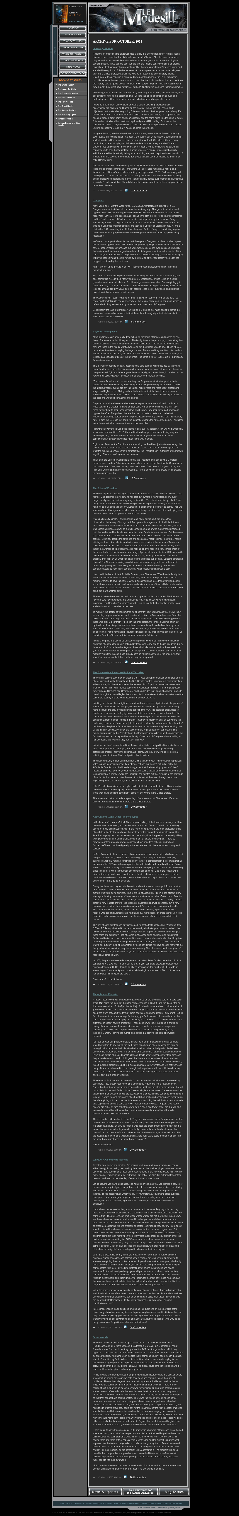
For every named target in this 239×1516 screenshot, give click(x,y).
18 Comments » (138, 1150)
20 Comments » (139, 807)
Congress (98, 200)
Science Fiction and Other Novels (68, 124)
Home (62, 1503)
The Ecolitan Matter (65, 98)
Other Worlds (100, 1337)
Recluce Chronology (72, 73)
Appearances (73, 34)
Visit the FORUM (73, 67)
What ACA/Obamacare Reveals (110, 1159)
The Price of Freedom (105, 488)
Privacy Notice (174, 1508)
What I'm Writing (73, 47)
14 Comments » (139, 662)
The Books (72, 28)
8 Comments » (138, 321)
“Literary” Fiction (103, 48)
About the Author (73, 54)
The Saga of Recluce (66, 110)
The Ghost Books (64, 106)
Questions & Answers (174, 1503)
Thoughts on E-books (105, 994)
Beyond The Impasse (105, 331)
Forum (162, 1503)
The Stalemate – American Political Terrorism (118, 672)
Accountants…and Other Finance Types (115, 816)
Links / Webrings (73, 60)
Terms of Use (162, 1508)
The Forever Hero (64, 102)
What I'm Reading (72, 41)
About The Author (120, 1503)
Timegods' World (64, 119)
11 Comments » (139, 190)
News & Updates (148, 1503)
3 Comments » (139, 478)
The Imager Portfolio (66, 89)
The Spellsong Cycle (66, 115)
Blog (157, 1503)
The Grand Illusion (65, 85)
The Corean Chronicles (67, 93)
